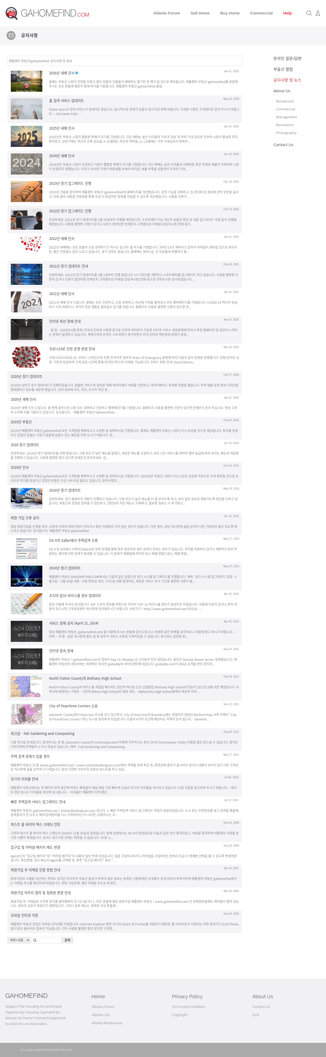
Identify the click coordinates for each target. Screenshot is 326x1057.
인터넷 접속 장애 (61, 650)
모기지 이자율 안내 (24, 778)
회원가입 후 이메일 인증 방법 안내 (35, 869)
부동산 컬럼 (283, 69)
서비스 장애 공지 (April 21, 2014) (73, 623)
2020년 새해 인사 (23, 398)
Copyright (180, 1015)
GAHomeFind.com (57, 1050)
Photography (286, 132)
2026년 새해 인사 (61, 72)
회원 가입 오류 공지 (25, 517)
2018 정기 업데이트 (25, 444)
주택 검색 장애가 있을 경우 (30, 756)
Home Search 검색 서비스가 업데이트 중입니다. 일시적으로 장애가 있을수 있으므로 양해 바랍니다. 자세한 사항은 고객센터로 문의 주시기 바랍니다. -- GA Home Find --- (144, 111)
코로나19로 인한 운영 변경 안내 (72, 348)
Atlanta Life (100, 1015)
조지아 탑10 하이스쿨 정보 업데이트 (75, 595)
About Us (281, 90)
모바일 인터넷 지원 (24, 915)
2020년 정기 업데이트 (26, 376)
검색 (67, 940)
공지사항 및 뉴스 (287, 80)
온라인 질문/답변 (287, 58)
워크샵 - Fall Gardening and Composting (42, 733)
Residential (284, 101)
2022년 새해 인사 (61, 238)
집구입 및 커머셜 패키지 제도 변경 (35, 847)
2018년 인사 (20, 467)
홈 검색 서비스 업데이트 (66, 100)
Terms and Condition (188, 1007)
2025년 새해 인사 (61, 128)
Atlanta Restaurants (106, 1023)
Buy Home (230, 13)
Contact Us (283, 144)
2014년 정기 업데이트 (65, 567)
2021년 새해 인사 (61, 293)
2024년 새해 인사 (61, 155)
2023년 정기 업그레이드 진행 (70, 183)
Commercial (261, 13)
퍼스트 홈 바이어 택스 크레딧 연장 (35, 824)
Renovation (285, 124)
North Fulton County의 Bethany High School (85, 678)
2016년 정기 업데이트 (65, 490)
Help (287, 13)
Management (286, 117)
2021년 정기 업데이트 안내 (68, 266)
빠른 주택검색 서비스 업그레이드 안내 (38, 801)
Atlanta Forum (166, 13)
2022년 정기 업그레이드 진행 (70, 210)
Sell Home (200, 13)
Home (98, 996)
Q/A (255, 1015)
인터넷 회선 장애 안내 (65, 321)
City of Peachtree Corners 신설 (73, 705)
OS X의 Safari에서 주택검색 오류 (73, 540)
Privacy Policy (187, 996)
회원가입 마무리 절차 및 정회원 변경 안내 (41, 892)
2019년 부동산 (21, 421)
